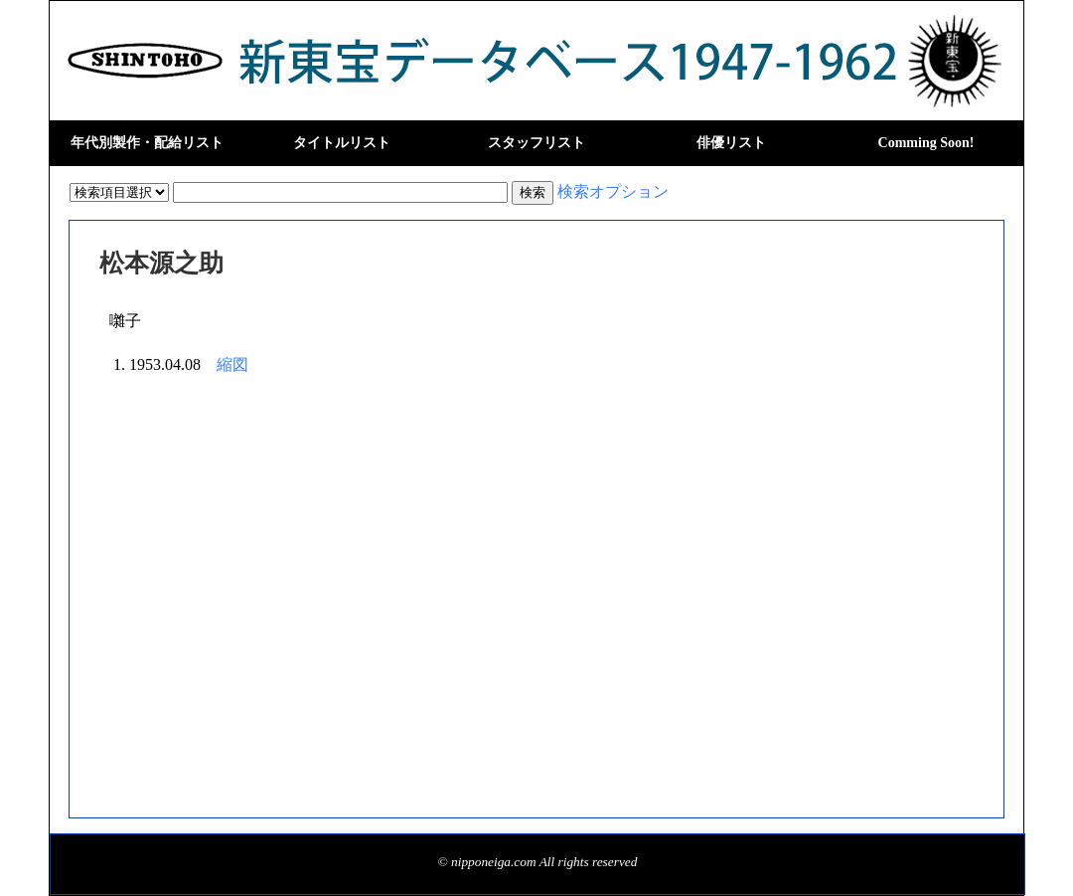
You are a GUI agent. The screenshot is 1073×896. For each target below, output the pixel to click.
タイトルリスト (341, 142)
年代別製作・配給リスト (147, 142)
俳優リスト (731, 142)
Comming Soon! (926, 142)
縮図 (232, 364)
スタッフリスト (536, 142)
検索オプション (613, 191)
